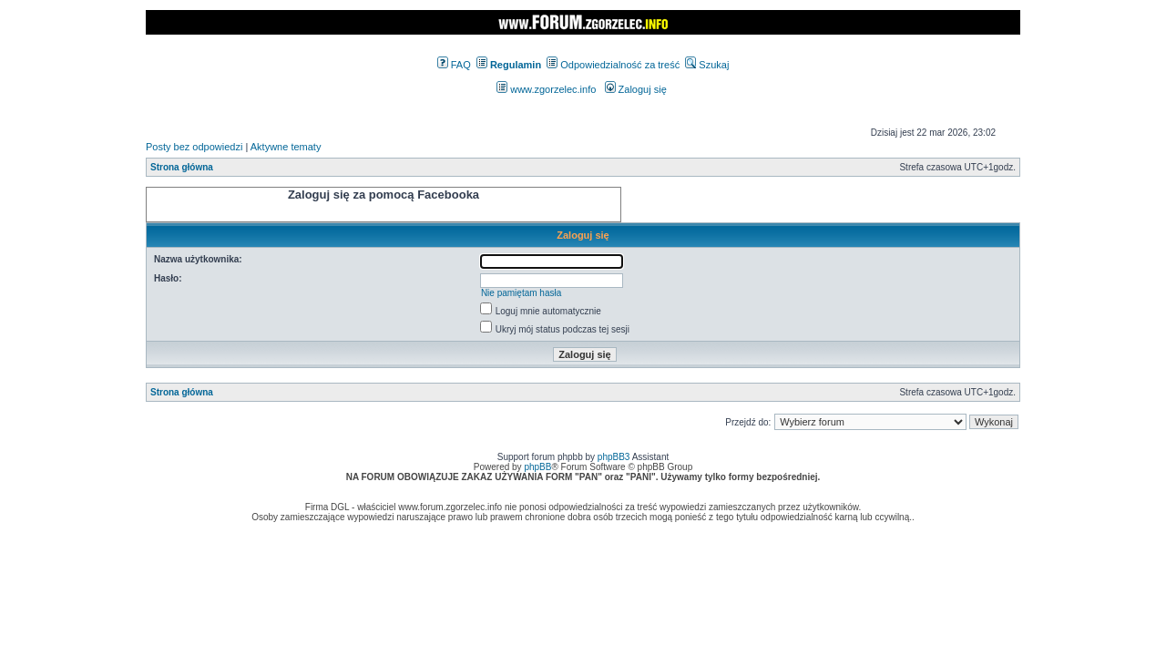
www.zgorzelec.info (546, 89)
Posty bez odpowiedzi (194, 146)
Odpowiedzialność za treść (613, 64)
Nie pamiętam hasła (521, 293)
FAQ (454, 64)
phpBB (537, 467)
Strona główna (181, 167)
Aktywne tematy (286, 146)
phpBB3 (614, 457)
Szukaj (707, 64)
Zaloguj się (636, 89)
